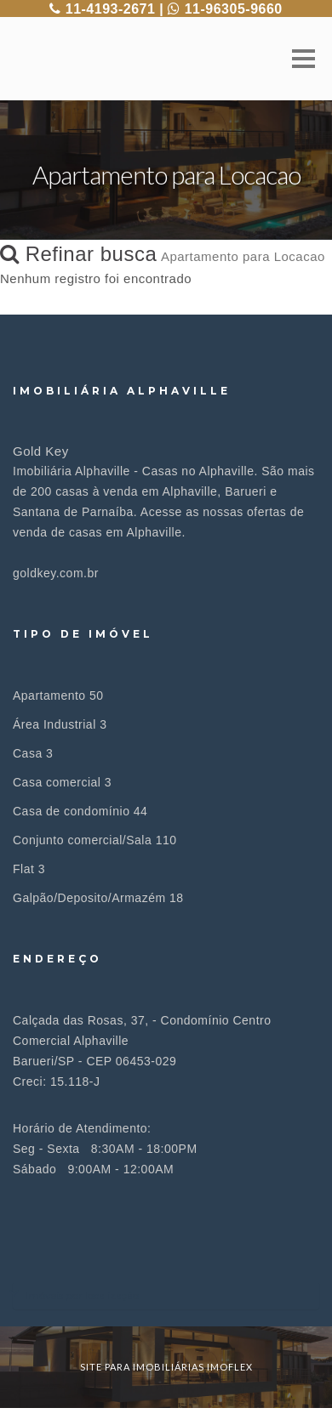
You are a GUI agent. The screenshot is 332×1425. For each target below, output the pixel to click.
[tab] (166, 1295)
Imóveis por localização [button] (82, 1295)
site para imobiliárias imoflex (166, 1366)
